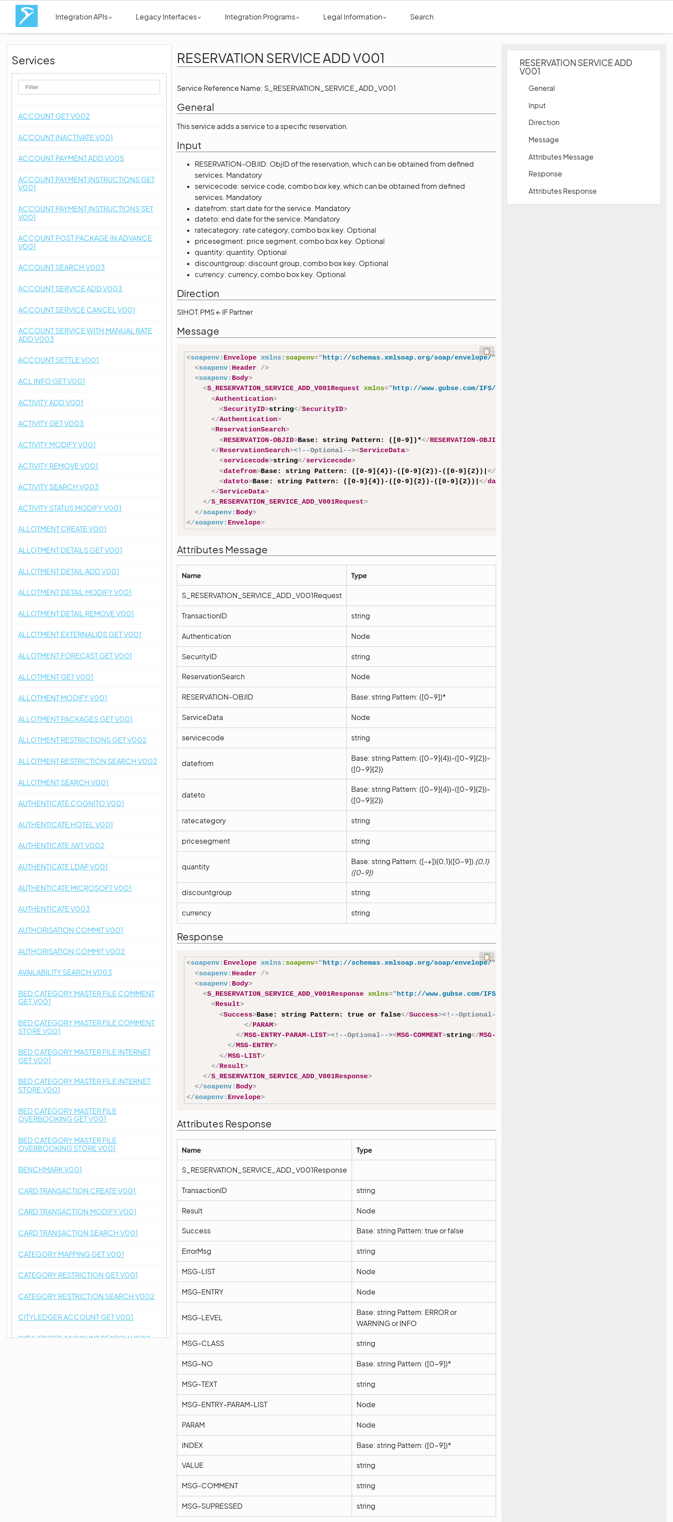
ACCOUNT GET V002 (54, 116)
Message (543, 139)
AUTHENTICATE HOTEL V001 (65, 824)
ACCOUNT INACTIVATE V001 (65, 137)
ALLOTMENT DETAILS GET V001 (70, 550)
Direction (544, 122)
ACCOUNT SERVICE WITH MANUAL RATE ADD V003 (85, 334)
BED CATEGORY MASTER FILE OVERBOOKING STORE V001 (67, 1144)
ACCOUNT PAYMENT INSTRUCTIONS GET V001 (86, 183)
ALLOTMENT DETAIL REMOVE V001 (76, 613)
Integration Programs (262, 16)
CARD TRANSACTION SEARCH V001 (78, 1233)
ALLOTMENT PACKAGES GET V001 (75, 719)
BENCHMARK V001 (50, 1169)
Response (545, 173)
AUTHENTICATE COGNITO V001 (71, 803)
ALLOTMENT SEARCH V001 (63, 782)
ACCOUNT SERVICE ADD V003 (70, 288)
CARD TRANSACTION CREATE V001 (77, 1190)
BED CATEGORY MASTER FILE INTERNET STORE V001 (84, 1085)
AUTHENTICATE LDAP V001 (63, 866)
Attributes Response (562, 191)
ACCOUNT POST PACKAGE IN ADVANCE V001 (85, 242)
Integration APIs (83, 16)
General (541, 88)
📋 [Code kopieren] (487, 351)
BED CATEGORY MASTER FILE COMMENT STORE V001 (86, 1026)
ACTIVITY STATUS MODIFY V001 (69, 508)
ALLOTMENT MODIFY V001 (62, 697)
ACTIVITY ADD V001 (50, 402)
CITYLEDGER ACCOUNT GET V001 (75, 1317)
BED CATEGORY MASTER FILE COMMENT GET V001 (86, 997)
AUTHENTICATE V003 (54, 908)
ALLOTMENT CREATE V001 (62, 528)
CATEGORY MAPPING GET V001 (71, 1254)
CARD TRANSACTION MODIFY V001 (77, 1211)
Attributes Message (561, 157)
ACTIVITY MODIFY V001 (57, 444)
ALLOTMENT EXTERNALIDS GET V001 (79, 634)
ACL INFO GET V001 (51, 381)
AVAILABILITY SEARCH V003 (65, 972)
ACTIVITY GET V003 (51, 423)
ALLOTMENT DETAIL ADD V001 (68, 571)
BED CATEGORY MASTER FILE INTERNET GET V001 (84, 1056)
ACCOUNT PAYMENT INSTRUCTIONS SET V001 (85, 212)
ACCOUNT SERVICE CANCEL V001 (76, 309)
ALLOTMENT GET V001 (56, 677)
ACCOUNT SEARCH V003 (61, 267)
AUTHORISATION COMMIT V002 (71, 951)
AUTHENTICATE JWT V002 (61, 845)
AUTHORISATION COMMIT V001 (70, 930)
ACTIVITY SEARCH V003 (58, 486)
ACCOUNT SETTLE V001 (58, 360)
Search (422, 16)
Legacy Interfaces (168, 16)
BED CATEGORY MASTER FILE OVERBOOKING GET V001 (67, 1115)
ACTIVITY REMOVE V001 (58, 466)
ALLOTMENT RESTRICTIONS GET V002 (82, 740)
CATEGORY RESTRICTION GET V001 (78, 1275)
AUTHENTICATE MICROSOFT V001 (75, 888)
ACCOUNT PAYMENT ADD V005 (71, 158)
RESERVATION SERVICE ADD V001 (576, 67)
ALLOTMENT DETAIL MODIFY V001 (75, 592)
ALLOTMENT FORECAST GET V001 (75, 655)
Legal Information (354, 16)
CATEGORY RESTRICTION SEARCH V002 (86, 1296)
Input (537, 105)
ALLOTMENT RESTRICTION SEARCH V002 (87, 761)
